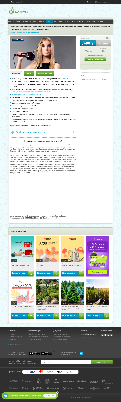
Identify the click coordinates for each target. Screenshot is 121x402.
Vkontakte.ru (105, 335)
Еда (13, 21)
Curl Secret (41, 79)
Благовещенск (15, 2)
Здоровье (100, 21)
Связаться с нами (87, 337)
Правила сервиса (15, 342)
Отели (68, 21)
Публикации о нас (16, 337)
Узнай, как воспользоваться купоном (30, 132)
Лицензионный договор (62, 337)
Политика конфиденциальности (65, 342)
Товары (49, 21)
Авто (35, 21)
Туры (55, 21)
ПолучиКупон (91, 21)
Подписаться (50, 395)
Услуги (61, 21)
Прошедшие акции (35, 339)
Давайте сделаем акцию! (37, 334)
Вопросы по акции (45, 73)
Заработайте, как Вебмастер (38, 337)
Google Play (46, 353)
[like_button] (107, 38)
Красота (19, 21)
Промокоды (81, 21)
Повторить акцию (95, 59)
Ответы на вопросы (16, 344)
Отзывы (29, 73)
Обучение (41, 21)
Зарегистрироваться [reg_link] (104, 2)
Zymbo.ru (65, 79)
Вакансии (13, 339)
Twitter (108, 335)
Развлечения (27, 21)
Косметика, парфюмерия (89, 79)
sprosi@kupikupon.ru (88, 334)
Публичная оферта (60, 339)
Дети (74, 21)
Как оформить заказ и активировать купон (28, 94)
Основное (16, 73)
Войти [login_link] (89, 2)
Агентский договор (60, 334)
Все (9, 21)
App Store (34, 353)
